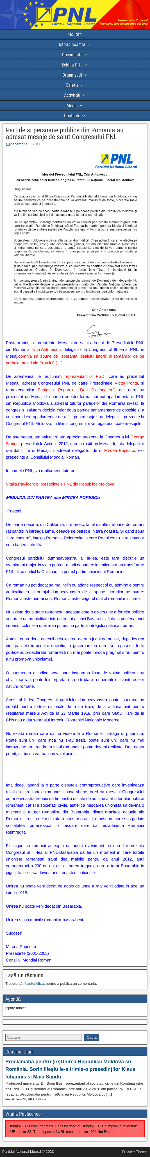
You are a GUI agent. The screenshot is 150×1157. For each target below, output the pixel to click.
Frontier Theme (134, 1151)
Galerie (72, 85)
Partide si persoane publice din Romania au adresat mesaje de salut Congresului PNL (65, 133)
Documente (72, 54)
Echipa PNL (72, 65)
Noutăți (75, 34)
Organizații (72, 75)
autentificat (36, 983)
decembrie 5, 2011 (25, 144)
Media (72, 105)
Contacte (72, 115)
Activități (72, 95)
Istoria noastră (72, 44)
